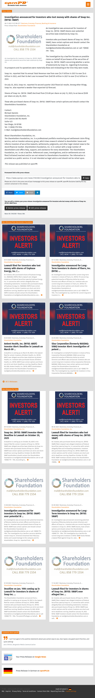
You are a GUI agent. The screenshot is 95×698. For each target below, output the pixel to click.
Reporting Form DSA (57, 691)
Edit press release (37, 208)
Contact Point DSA (43, 691)
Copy (86, 178)
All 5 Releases (9, 382)
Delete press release (15, 208)
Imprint (8, 691)
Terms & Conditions (29, 691)
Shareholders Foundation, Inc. (14, 429)
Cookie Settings (71, 691)
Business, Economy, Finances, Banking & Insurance (38, 23)
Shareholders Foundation (26, 25)
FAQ (3, 691)
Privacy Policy (16, 691)
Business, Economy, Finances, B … (23, 260)
